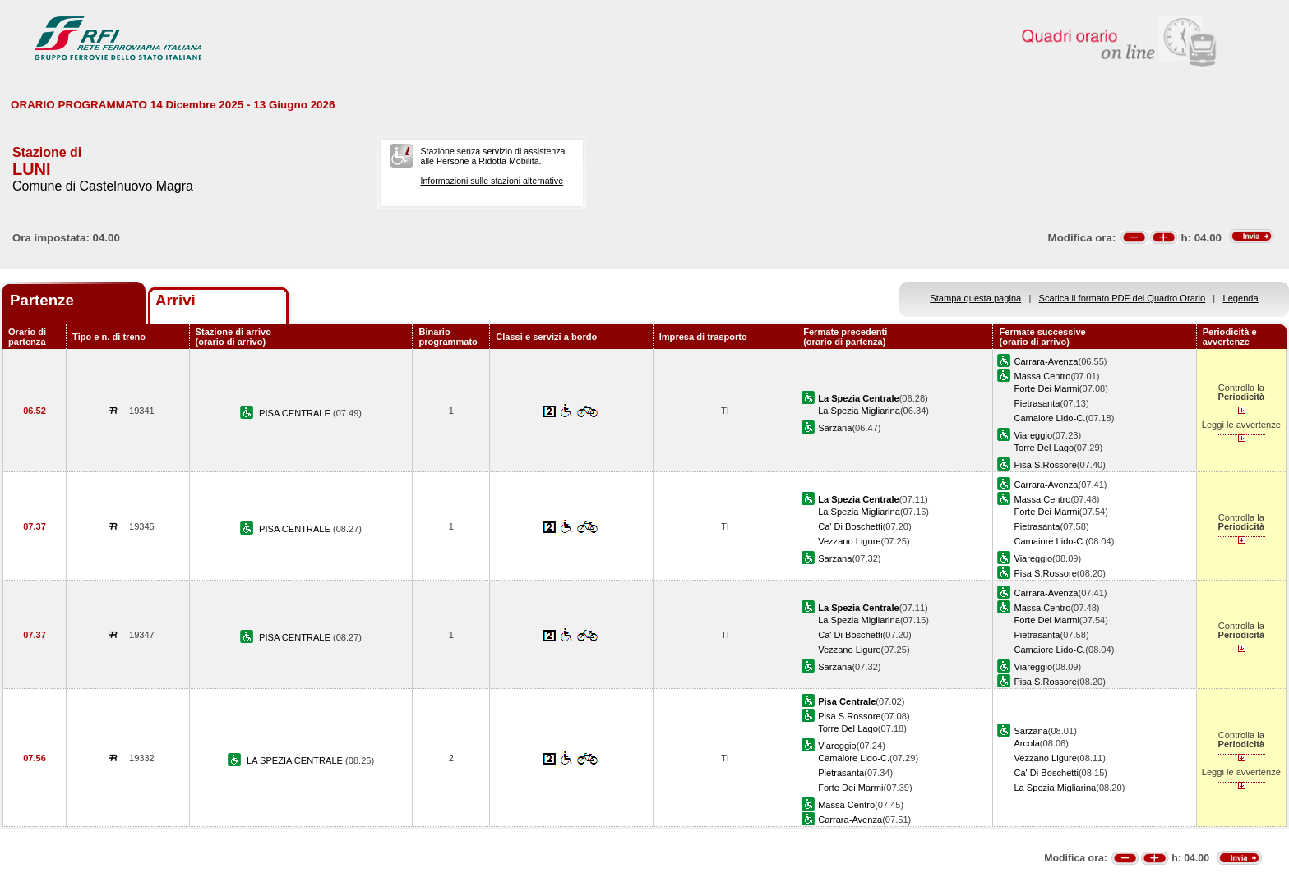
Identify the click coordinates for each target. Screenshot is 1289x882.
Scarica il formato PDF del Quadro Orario (1122, 298)
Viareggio (1033, 435)
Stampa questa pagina (975, 298)
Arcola (1026, 743)
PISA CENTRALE (296, 413)
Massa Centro (1042, 376)
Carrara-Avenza (1046, 361)
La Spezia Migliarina (859, 411)
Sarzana (835, 428)
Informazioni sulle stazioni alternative (491, 181)
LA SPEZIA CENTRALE (296, 760)
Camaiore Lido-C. (1049, 418)
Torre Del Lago (1044, 447)
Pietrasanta (1037, 403)
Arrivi (175, 300)
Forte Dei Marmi (1046, 388)
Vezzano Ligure (849, 541)
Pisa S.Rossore (1045, 465)
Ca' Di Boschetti (850, 526)
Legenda (1241, 298)
